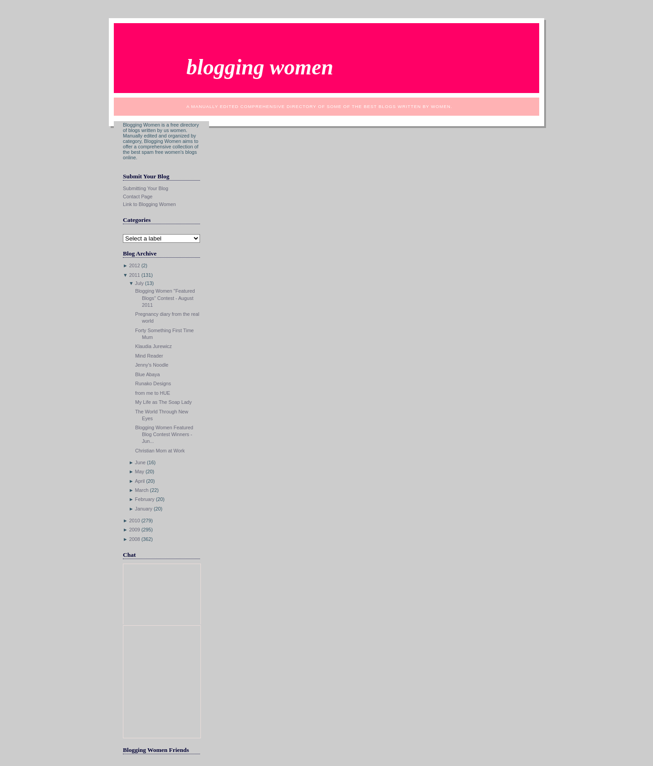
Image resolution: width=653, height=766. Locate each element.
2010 (134, 520)
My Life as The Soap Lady (163, 402)
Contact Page (137, 196)
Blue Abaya (147, 374)
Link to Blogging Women (149, 204)
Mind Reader (149, 355)
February (145, 499)
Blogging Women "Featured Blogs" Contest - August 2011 (165, 297)
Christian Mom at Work (160, 450)
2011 (134, 275)
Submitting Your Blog (145, 188)
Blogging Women (259, 67)
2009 (134, 529)
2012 (134, 265)
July (139, 283)
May (139, 471)
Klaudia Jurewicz (153, 346)
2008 (134, 539)
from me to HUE (152, 393)
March (142, 490)
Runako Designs (153, 383)
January (143, 508)
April (140, 481)
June (140, 462)
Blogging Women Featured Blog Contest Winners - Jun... (164, 434)
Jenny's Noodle (151, 365)
